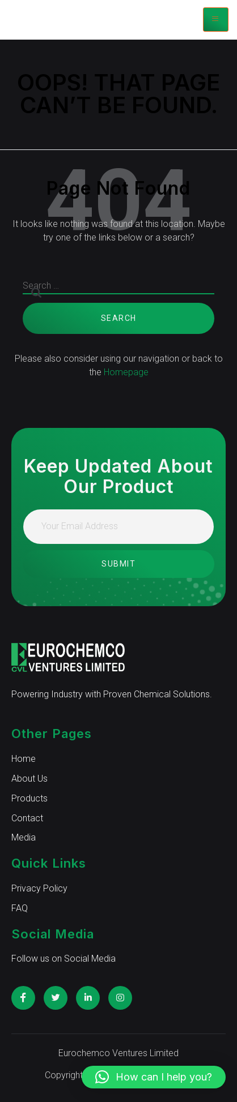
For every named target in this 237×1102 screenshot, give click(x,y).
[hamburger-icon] (215, 19)
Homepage (126, 372)
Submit (118, 563)
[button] (154, 1077)
